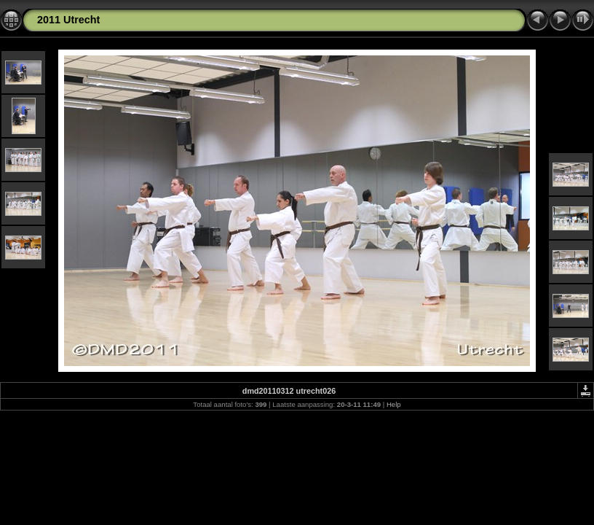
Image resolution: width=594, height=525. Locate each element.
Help (394, 404)
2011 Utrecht (68, 20)
